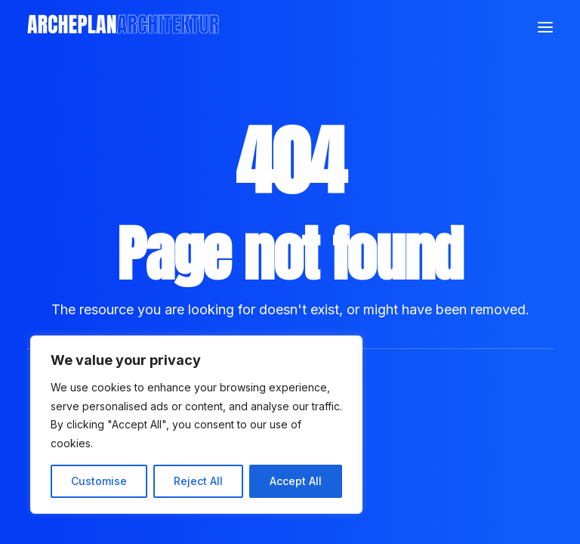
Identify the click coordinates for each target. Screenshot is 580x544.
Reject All (198, 480)
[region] (196, 424)
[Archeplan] (123, 27)
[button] (545, 27)
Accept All (296, 480)
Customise (99, 480)
